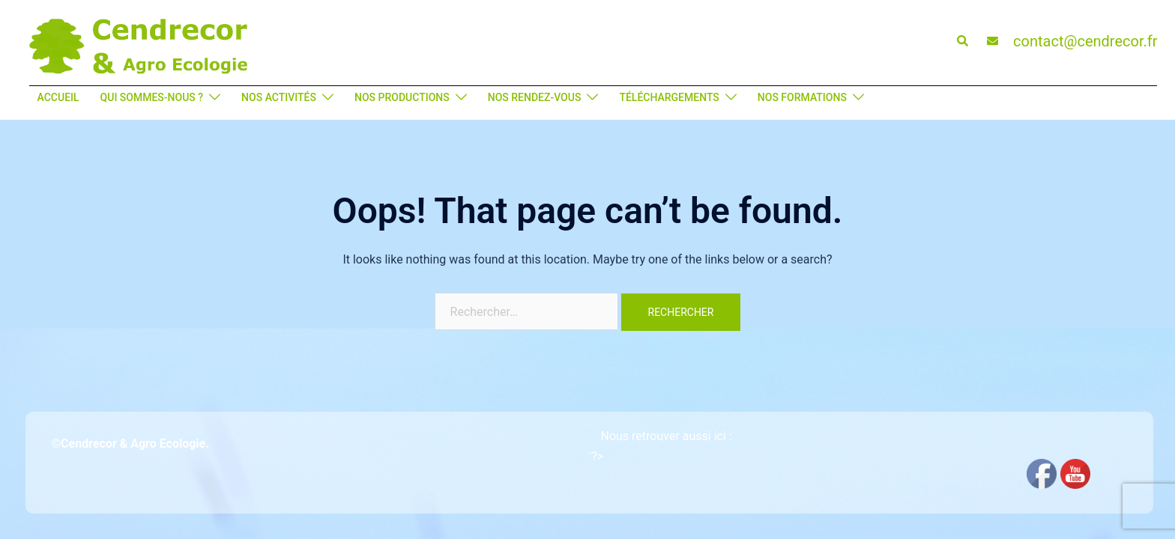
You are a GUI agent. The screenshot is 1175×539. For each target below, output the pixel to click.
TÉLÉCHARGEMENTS (669, 97)
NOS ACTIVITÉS (278, 97)
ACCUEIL (58, 97)
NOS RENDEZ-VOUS (535, 97)
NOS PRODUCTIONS (402, 97)
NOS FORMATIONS (802, 97)
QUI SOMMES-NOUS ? (152, 97)
